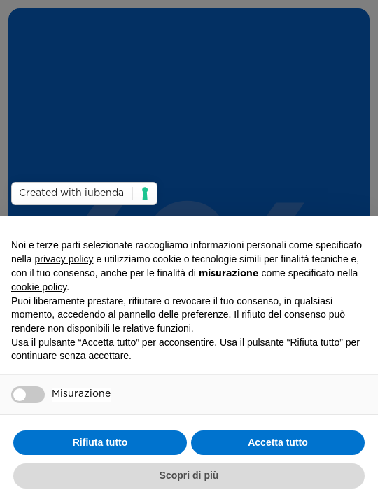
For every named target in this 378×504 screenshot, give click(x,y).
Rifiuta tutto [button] (100, 442)
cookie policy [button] (38, 287)
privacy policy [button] (63, 259)
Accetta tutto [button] (278, 442)
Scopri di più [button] (189, 475)
